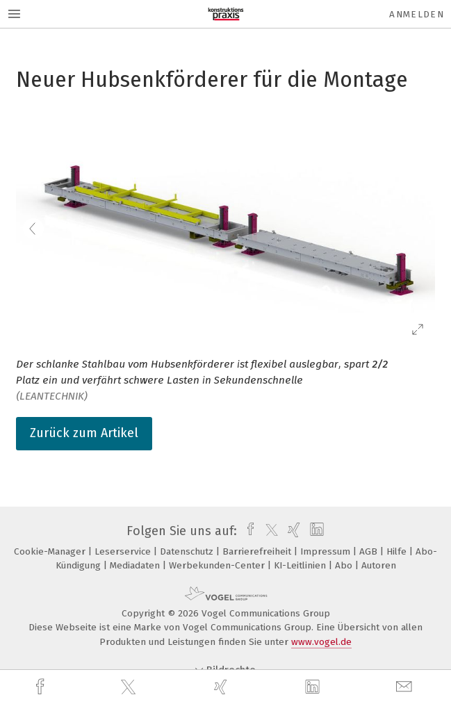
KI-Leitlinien (301, 565)
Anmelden (416, 14)
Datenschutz (188, 551)
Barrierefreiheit (258, 551)
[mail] (406, 687)
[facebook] (41, 687)
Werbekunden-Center (218, 565)
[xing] (222, 687)
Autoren (378, 565)
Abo (345, 565)
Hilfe (397, 551)
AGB (369, 551)
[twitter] (130, 687)
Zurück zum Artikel (84, 433)
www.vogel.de (321, 642)
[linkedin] (314, 687)
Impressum (326, 551)
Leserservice (124, 551)
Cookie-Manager (51, 551)
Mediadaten (136, 565)
